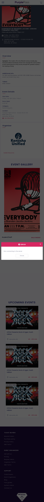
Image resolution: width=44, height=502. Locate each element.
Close (22, 255)
